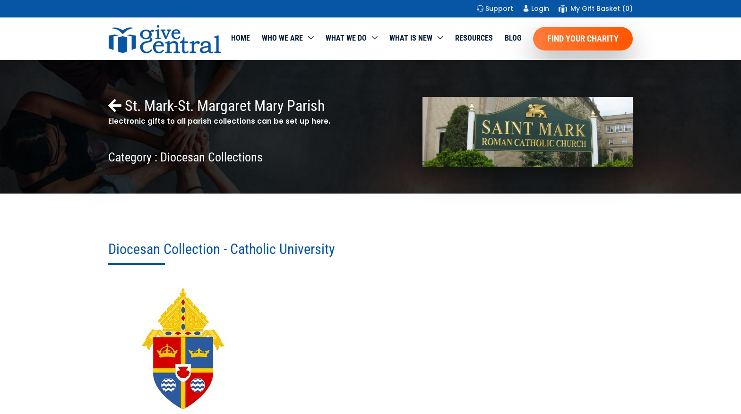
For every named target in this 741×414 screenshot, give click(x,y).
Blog (513, 38)
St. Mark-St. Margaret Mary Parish (216, 106)
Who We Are (282, 38)
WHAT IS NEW (410, 38)
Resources (474, 38)
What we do (346, 38)
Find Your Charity (583, 38)
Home (240, 38)
